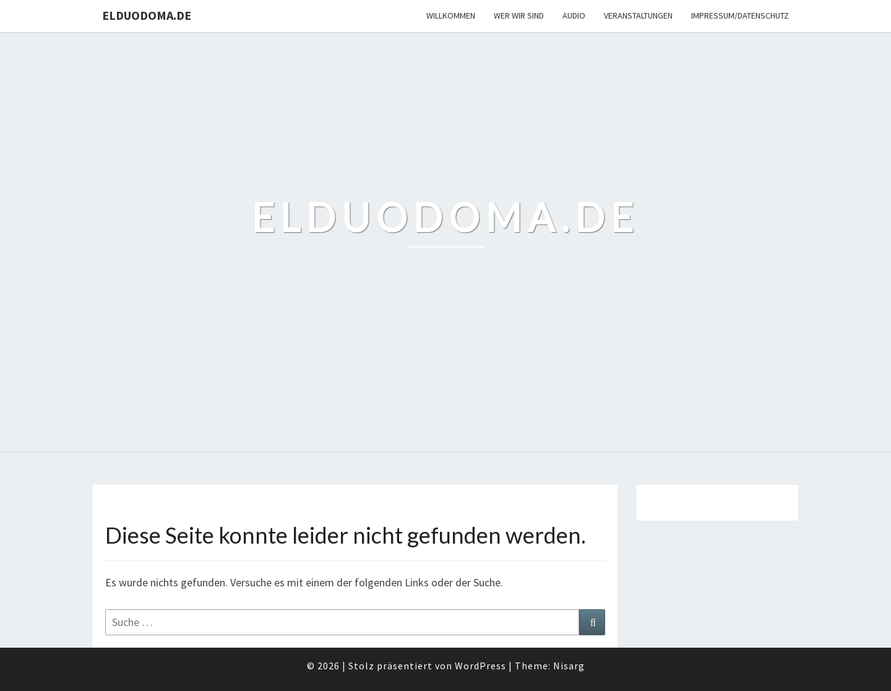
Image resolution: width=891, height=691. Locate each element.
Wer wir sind (519, 15)
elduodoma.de (146, 15)
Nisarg (569, 665)
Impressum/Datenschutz (740, 15)
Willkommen (450, 15)
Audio (573, 15)
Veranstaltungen (638, 15)
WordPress (480, 665)
